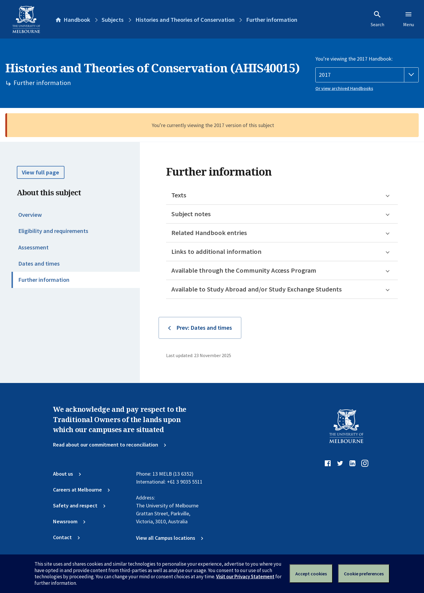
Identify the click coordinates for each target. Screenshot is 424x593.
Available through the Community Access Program (243, 270)
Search (377, 18)
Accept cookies (311, 574)
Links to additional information (216, 251)
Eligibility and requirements (53, 231)
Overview (30, 215)
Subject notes (191, 214)
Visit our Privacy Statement (245, 576)
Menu (408, 18)
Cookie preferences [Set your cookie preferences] (364, 574)
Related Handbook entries (209, 233)
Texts (178, 195)
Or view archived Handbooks (344, 88)
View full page (40, 172)
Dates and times (39, 263)
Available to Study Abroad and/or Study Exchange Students (256, 289)
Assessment (33, 247)
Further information (43, 280)
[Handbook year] (367, 75)
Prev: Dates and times (204, 328)
